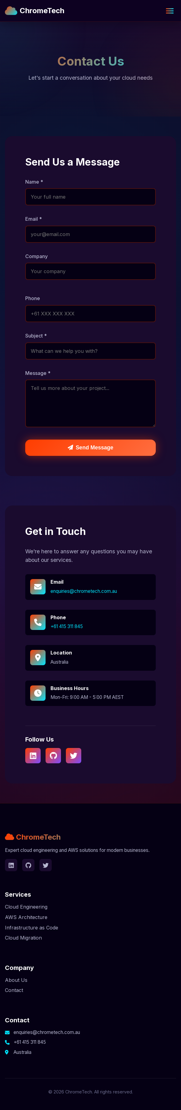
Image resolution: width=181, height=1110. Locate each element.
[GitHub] (53, 755)
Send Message (90, 447)
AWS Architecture (26, 917)
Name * (34, 182)
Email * (33, 219)
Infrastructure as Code (31, 928)
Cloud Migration (23, 938)
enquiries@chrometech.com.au (83, 591)
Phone (32, 298)
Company (36, 256)
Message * (37, 373)
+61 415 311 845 (66, 626)
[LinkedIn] (33, 755)
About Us (16, 980)
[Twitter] (73, 755)
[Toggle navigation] (169, 11)
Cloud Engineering (26, 907)
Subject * (36, 336)
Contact (14, 990)
